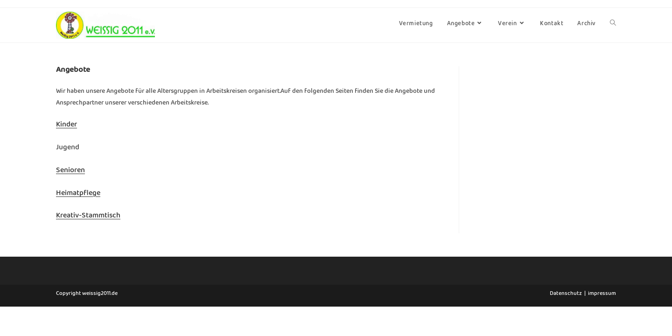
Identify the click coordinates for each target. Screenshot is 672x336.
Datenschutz (566, 324)
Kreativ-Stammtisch (88, 217)
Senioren (70, 171)
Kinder (66, 126)
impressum (602, 324)
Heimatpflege (78, 194)
